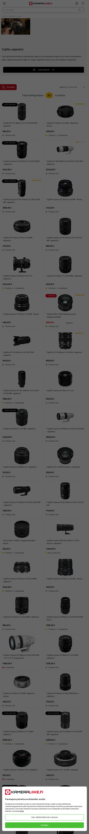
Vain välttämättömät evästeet (44, 817)
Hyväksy (44, 825)
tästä (21, 811)
